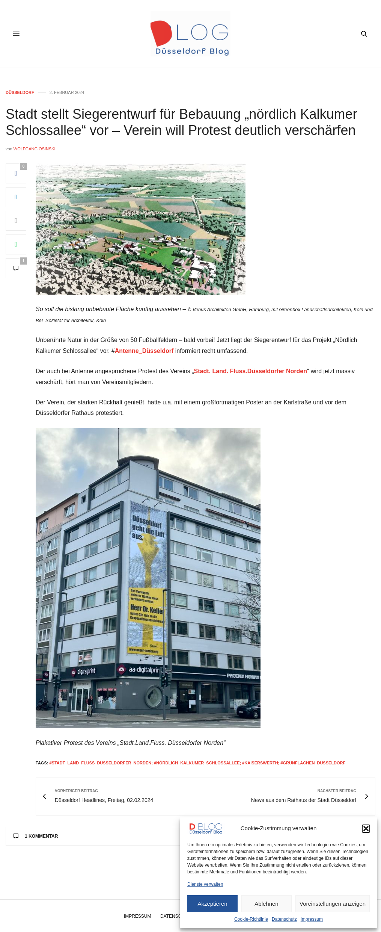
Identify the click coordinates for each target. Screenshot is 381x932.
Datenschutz (284, 919)
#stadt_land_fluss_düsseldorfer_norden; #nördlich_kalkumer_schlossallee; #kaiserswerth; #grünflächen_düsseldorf (197, 763)
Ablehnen (266, 903)
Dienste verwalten (205, 884)
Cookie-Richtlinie (251, 919)
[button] (366, 828)
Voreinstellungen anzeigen (333, 903)
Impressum (312, 919)
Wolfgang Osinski (35, 149)
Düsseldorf (20, 93)
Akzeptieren (212, 903)
